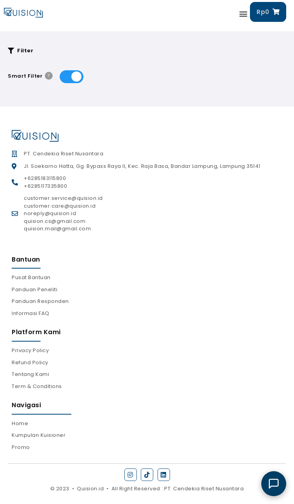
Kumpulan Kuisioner (39, 435)
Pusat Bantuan (31, 277)
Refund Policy (30, 362)
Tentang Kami (30, 374)
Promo (21, 447)
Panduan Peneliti (34, 289)
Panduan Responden (40, 301)
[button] (243, 13)
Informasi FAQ (31, 313)
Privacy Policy (30, 350)
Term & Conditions (37, 386)
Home (20, 423)
